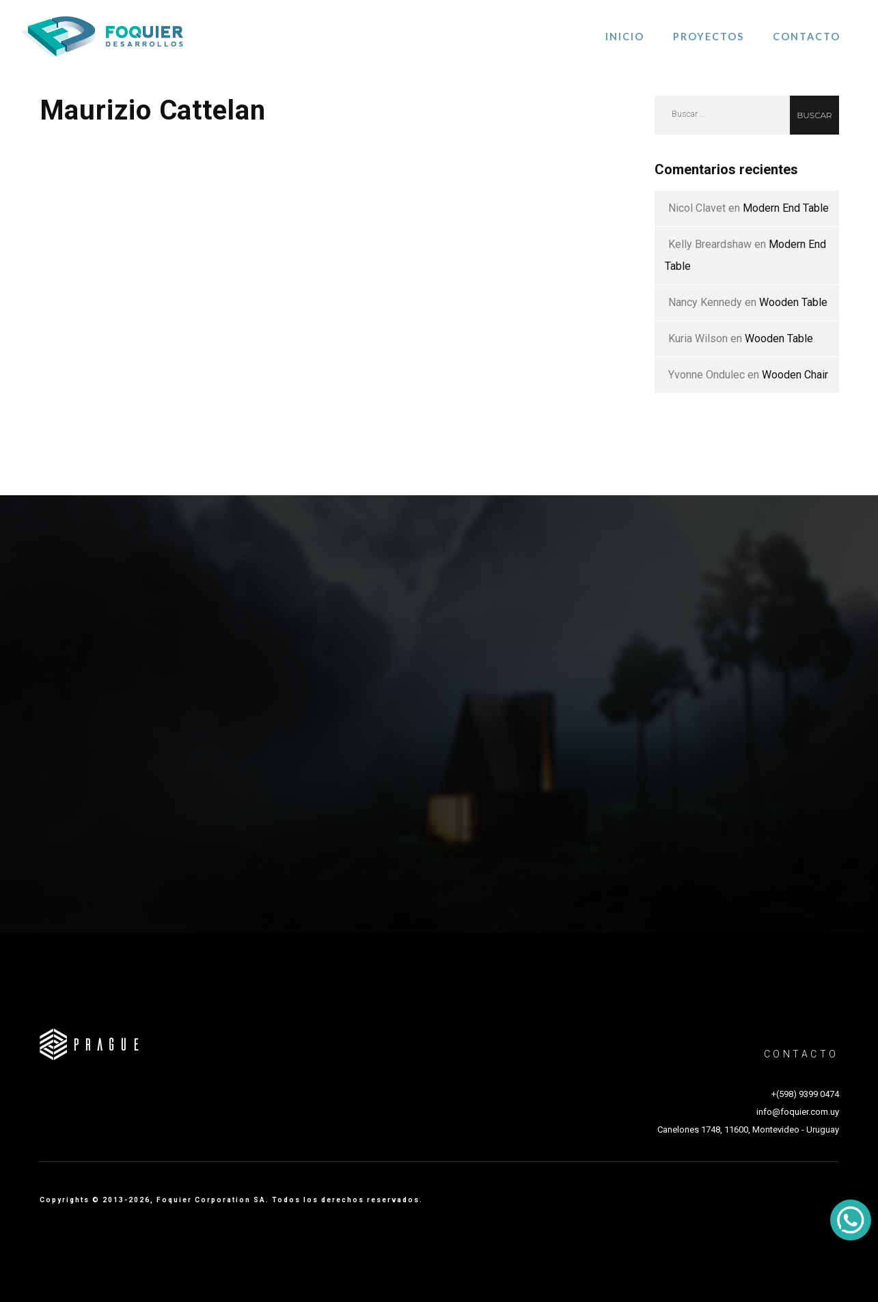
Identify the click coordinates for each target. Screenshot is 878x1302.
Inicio (624, 36)
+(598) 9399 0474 (805, 1094)
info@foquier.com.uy (797, 1112)
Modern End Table (786, 208)
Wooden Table (793, 302)
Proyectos (708, 36)
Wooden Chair (795, 374)
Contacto (806, 36)
